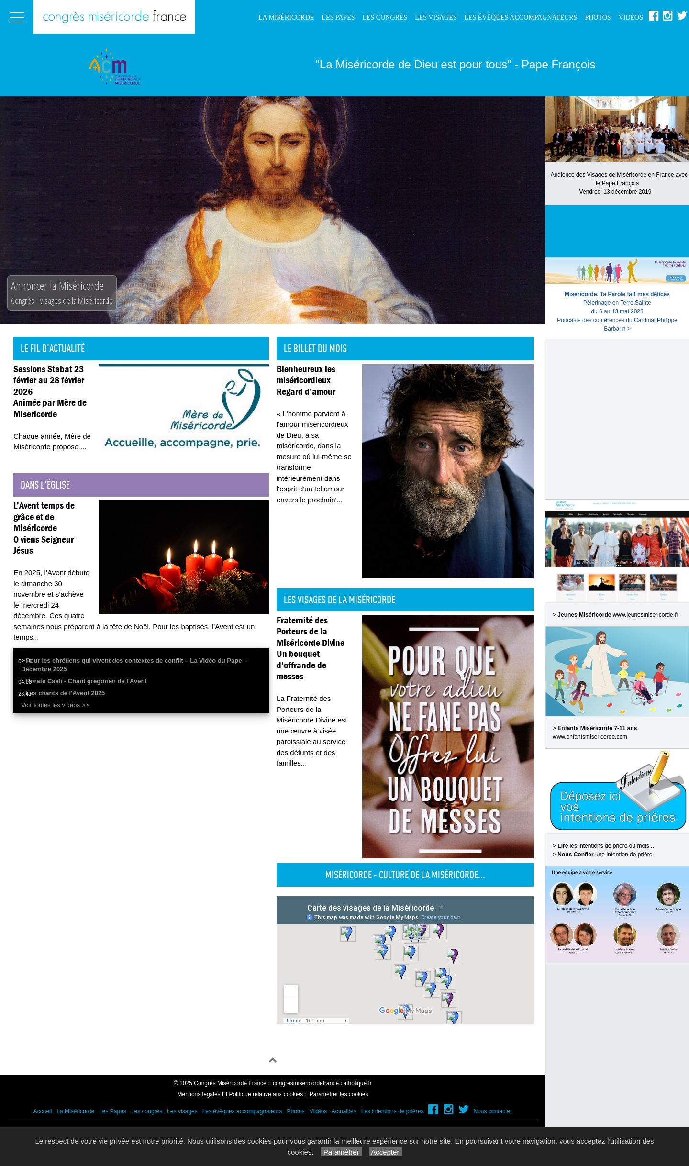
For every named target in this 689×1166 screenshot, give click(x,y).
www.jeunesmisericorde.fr (645, 614)
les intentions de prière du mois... (605, 846)
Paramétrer (341, 1152)
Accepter (385, 1152)
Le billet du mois (315, 348)
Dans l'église (45, 484)
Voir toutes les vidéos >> (55, 705)
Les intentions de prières (392, 1111)
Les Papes (338, 17)
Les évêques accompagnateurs (520, 17)
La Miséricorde (286, 17)
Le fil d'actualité (53, 348)
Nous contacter (493, 1111)
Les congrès (384, 17)
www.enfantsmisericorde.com (590, 736)
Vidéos (631, 17)
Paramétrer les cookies (339, 1094)
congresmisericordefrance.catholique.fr (322, 1083)
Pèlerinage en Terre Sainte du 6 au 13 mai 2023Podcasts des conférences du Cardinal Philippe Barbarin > (617, 311)
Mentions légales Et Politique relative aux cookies (240, 1094)
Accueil (42, 1111)
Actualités (344, 1111)
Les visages (435, 17)
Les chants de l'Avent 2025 (65, 693)
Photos (598, 17)
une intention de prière (604, 854)
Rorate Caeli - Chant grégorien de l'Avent (86, 681)
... (83, 447)
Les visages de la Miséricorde (339, 599)
